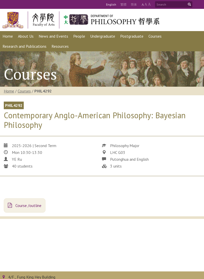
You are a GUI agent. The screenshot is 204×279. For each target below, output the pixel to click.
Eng (111, 4)
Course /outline (24, 205)
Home (9, 91)
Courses (24, 91)
